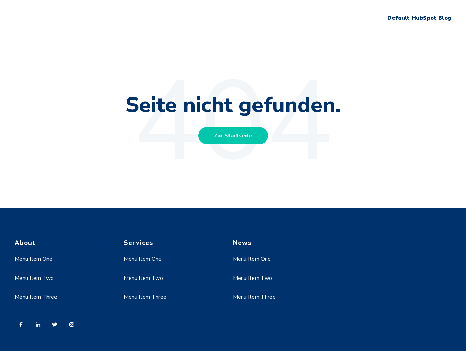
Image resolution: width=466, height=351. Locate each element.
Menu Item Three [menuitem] (36, 297)
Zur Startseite (233, 135)
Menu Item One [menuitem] (33, 259)
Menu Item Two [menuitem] (34, 278)
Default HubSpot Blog (419, 18)
